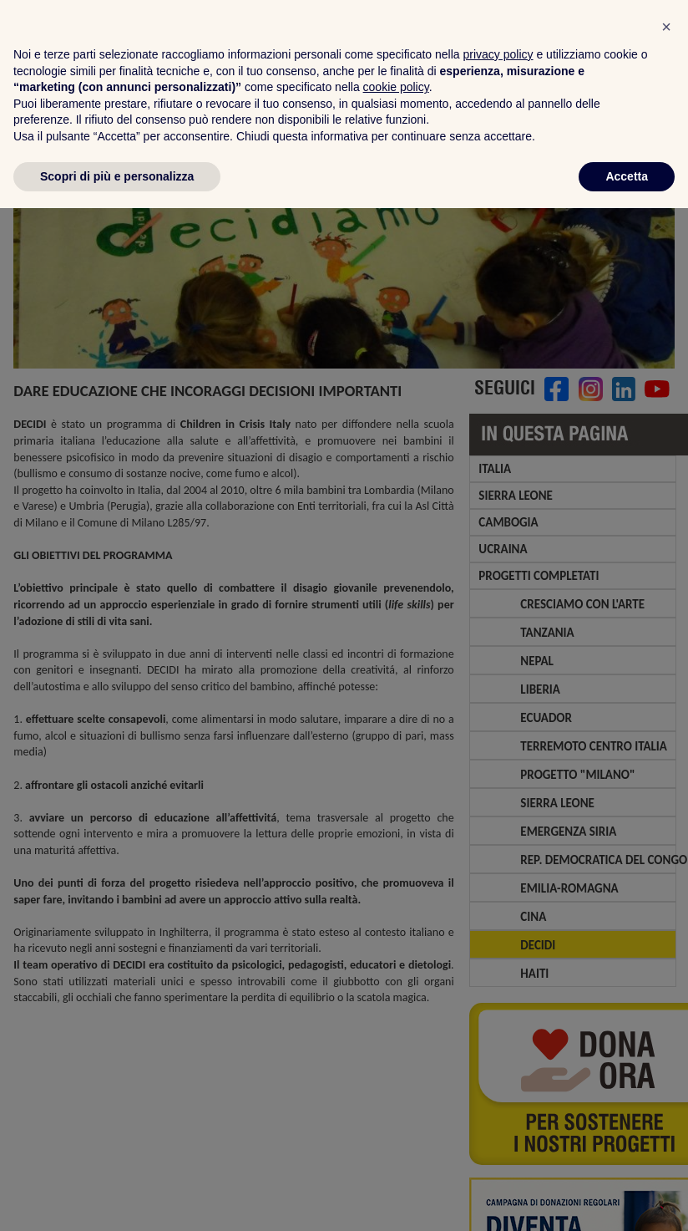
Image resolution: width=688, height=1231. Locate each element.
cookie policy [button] (396, 1110)
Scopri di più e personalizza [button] (117, 1198)
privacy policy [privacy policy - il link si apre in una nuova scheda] (498, 1077)
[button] (666, 1049)
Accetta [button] (626, 1198)
